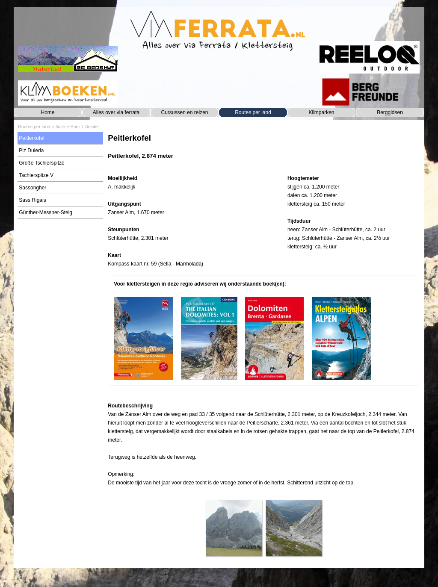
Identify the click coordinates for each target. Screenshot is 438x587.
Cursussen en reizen (184, 112)
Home (47, 112)
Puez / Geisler (84, 126)
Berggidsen (390, 112)
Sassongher (32, 188)
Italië (60, 126)
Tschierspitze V (36, 175)
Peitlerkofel (31, 138)
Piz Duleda (31, 150)
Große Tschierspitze (41, 163)
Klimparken (321, 112)
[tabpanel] (264, 151)
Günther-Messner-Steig (45, 212)
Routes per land (253, 112)
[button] (234, 528)
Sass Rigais (32, 200)
